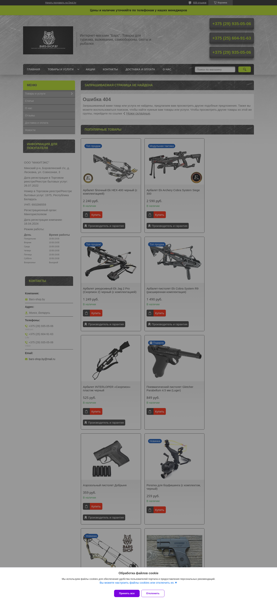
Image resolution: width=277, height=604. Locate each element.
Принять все (127, 593)
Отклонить (155, 593)
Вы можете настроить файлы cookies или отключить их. (137, 585)
